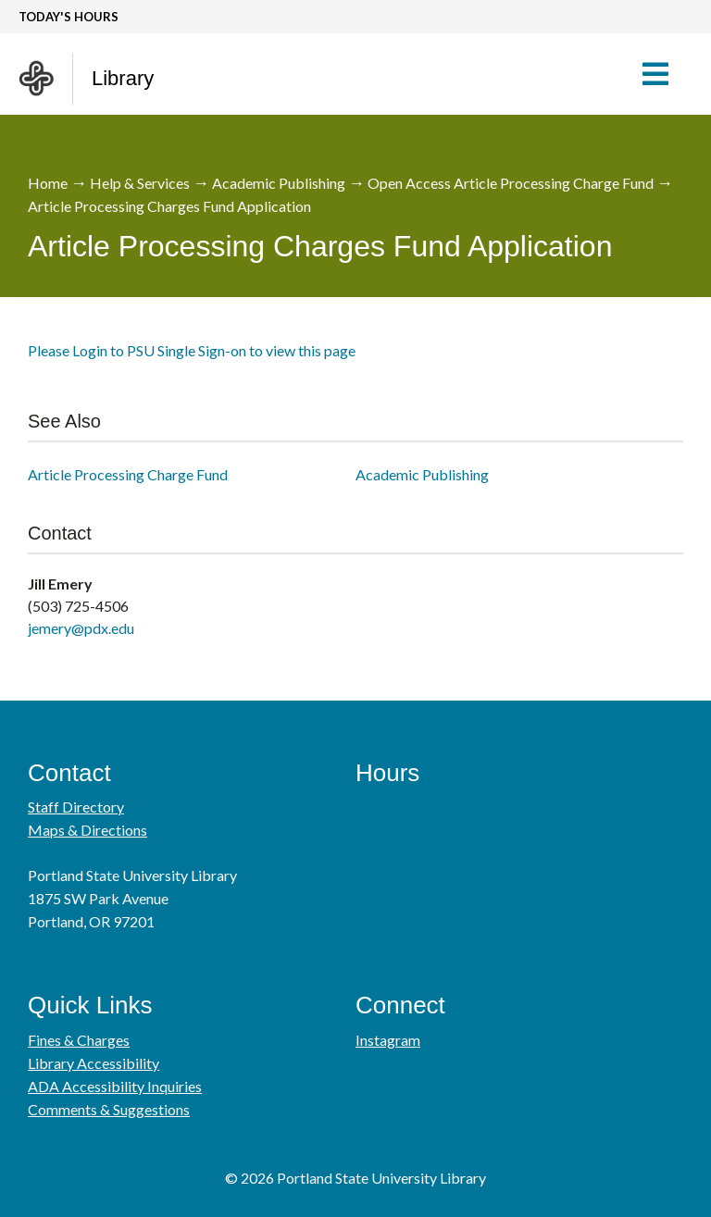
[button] (664, 74)
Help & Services (140, 183)
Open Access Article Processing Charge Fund (511, 183)
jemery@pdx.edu (81, 628)
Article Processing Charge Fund (128, 474)
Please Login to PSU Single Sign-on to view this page (192, 350)
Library (123, 78)
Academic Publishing (278, 183)
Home (48, 183)
